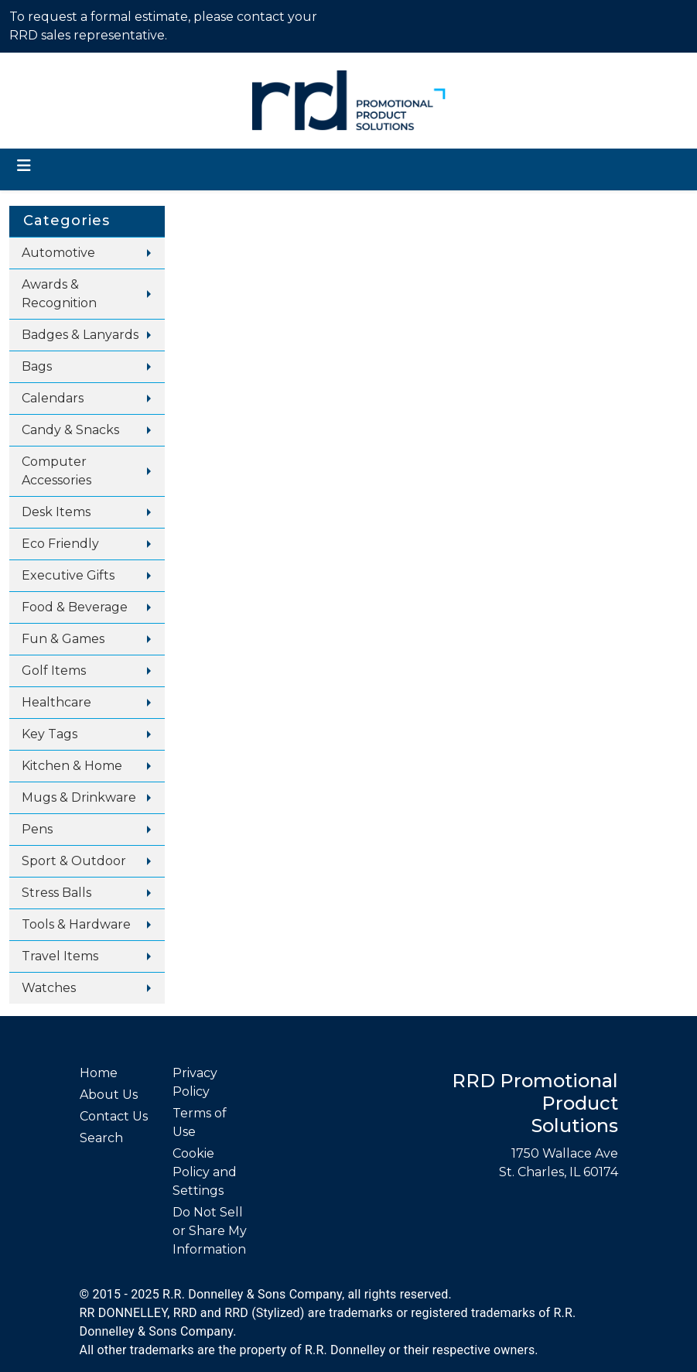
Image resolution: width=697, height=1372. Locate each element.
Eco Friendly (60, 543)
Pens (37, 829)
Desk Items (56, 512)
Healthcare (56, 702)
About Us (109, 1094)
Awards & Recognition (59, 293)
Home (99, 1073)
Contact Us (114, 1116)
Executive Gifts (68, 575)
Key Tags (49, 734)
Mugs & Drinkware (79, 797)
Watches (49, 987)
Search (101, 1138)
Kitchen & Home (72, 765)
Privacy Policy (195, 1082)
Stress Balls (56, 892)
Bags (37, 366)
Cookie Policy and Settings (205, 1172)
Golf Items (54, 670)
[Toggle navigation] (24, 165)
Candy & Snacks (70, 430)
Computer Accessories (56, 471)
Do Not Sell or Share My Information (210, 1231)
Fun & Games (63, 638)
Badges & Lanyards (80, 334)
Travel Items (60, 956)
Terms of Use (200, 1122)
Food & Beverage (75, 607)
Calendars (53, 398)
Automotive (58, 252)
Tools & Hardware (76, 924)
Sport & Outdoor (74, 861)
